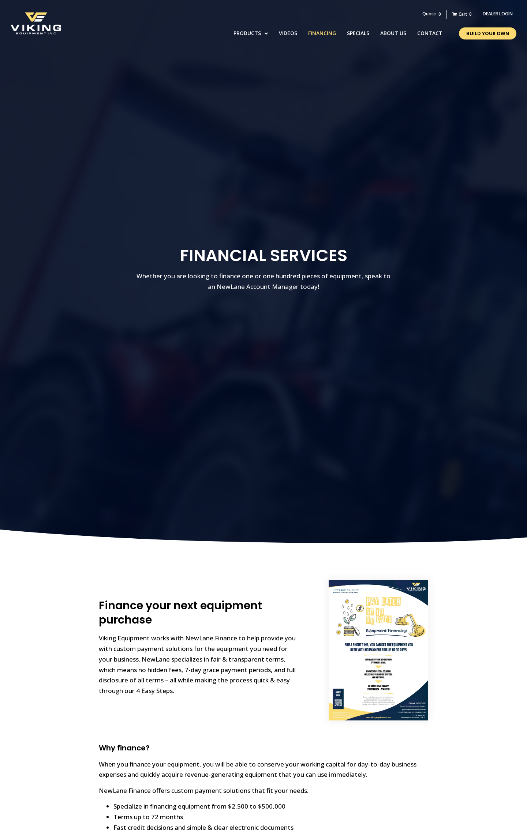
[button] (497, 14)
